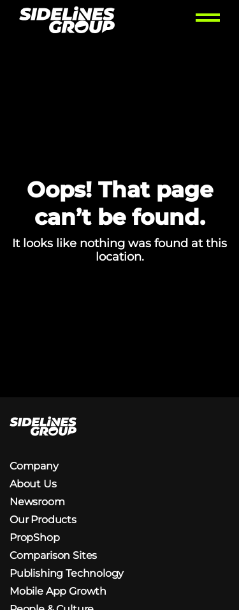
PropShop (35, 537)
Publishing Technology (67, 573)
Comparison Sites (53, 555)
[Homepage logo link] (67, 21)
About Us (33, 484)
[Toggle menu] (208, 21)
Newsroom (37, 502)
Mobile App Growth (58, 591)
